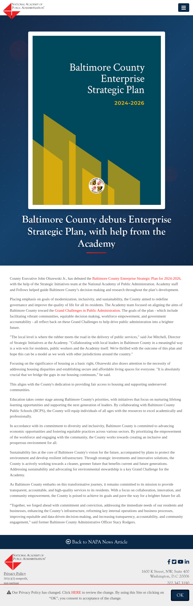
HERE (76, 592)
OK (180, 595)
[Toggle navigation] (183, 7)
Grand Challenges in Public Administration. (88, 310)
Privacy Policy (15, 573)
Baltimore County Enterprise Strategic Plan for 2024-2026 (136, 278)
